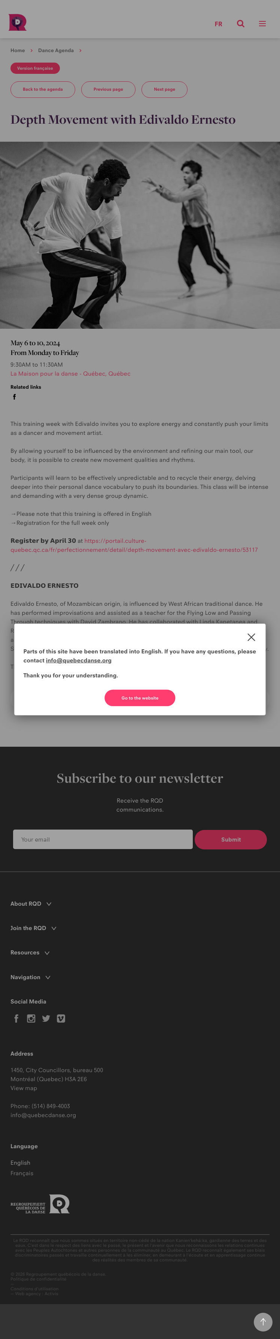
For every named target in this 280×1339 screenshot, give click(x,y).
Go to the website (140, 698)
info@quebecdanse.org (79, 660)
